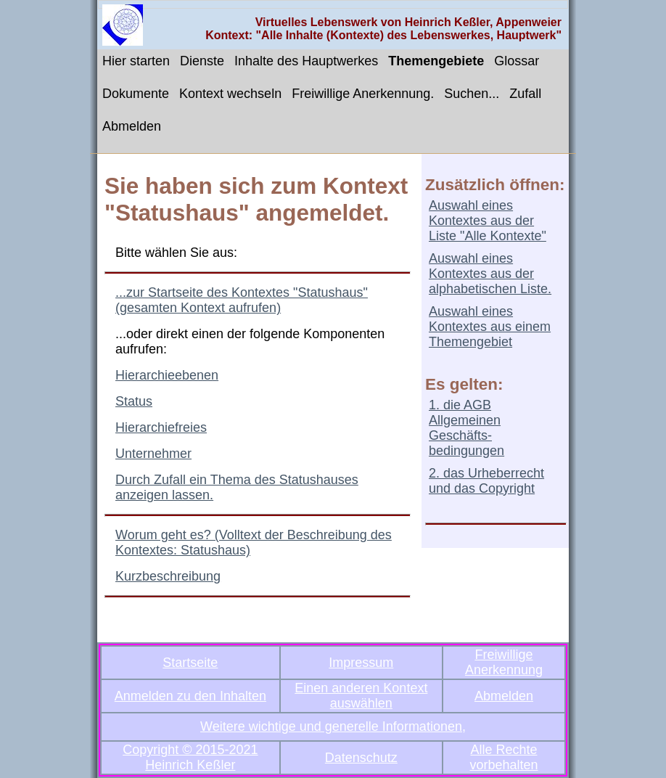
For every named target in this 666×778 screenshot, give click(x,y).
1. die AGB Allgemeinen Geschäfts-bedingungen (466, 428)
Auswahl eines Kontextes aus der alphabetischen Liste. (490, 273)
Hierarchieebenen (166, 375)
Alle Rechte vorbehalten (503, 757)
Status (133, 401)
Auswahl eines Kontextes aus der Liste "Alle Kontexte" (487, 220)
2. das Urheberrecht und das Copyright (486, 481)
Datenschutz (361, 757)
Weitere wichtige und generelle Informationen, (333, 726)
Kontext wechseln (230, 93)
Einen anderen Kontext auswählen (361, 696)
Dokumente (135, 93)
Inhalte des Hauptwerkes (306, 61)
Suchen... (471, 93)
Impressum (361, 662)
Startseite (190, 662)
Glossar (516, 61)
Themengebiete (436, 61)
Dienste (202, 61)
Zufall (525, 93)
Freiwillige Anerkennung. (363, 93)
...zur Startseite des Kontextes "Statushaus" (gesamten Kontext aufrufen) (241, 300)
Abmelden (131, 126)
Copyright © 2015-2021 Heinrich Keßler (190, 757)
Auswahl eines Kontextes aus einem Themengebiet (490, 326)
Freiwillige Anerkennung (504, 662)
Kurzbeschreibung (168, 576)
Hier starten (136, 61)
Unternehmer (153, 453)
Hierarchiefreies (161, 427)
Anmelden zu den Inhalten (190, 696)
